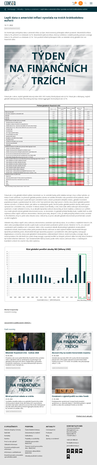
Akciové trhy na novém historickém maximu (71, 353)
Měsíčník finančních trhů (13, 368)
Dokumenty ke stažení (32, 433)
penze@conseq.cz (73, 446)
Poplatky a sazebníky (32, 439)
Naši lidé (7, 433)
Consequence (50, 430)
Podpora (29, 426)
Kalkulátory (29, 436)
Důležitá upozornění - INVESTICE (32, 442)
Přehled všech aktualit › (84, 416)
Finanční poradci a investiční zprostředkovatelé (13, 456)
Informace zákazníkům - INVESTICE (33, 452)
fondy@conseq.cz (73, 443)
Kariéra (6, 439)
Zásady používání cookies (33, 456)
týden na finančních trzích (60, 368)
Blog (47, 436)
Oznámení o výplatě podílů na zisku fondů (70, 396)
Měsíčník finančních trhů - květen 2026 (22, 353)
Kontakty (7, 436)
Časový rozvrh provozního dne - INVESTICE (34, 447)
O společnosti (10, 426)
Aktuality (20, 9)
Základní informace (10, 444)
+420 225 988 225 (72, 440)
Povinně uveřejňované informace (11, 448)
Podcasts (49, 433)
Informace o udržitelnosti (12, 452)
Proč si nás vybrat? (10, 441)
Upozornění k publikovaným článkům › (17, 323)
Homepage (11, 9)
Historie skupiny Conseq (12, 430)
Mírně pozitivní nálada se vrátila (20, 396)
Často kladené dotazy (32, 430)
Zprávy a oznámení (31, 9)
